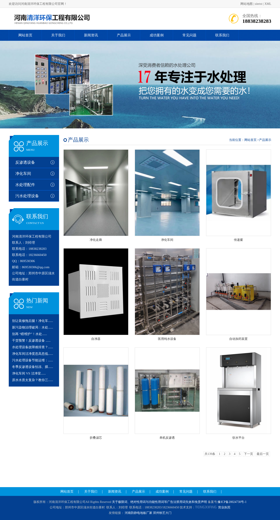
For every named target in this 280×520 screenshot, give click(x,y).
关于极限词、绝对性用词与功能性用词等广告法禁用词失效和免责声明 (159, 502)
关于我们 (58, 35)
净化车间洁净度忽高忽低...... (32, 353)
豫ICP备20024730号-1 (232, 502)
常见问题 (189, 35)
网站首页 (25, 35)
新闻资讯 (91, 35)
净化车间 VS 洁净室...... (29, 373)
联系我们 (222, 35)
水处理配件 (25, 185)
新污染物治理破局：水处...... (32, 327)
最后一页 (263, 454)
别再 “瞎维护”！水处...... (29, 334)
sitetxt (258, 3)
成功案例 (157, 35)
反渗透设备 (25, 162)
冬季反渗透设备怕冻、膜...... (32, 367)
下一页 (248, 454)
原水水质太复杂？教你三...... (32, 380)
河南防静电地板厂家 (138, 513)
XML (267, 3)
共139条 (210, 454)
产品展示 (124, 35)
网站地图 (246, 3)
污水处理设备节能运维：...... (32, 360)
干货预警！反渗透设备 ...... (31, 340)
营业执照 (224, 507)
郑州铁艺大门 (162, 513)
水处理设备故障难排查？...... (32, 347)
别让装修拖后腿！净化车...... (32, 321)
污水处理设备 (27, 196)
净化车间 (23, 173)
